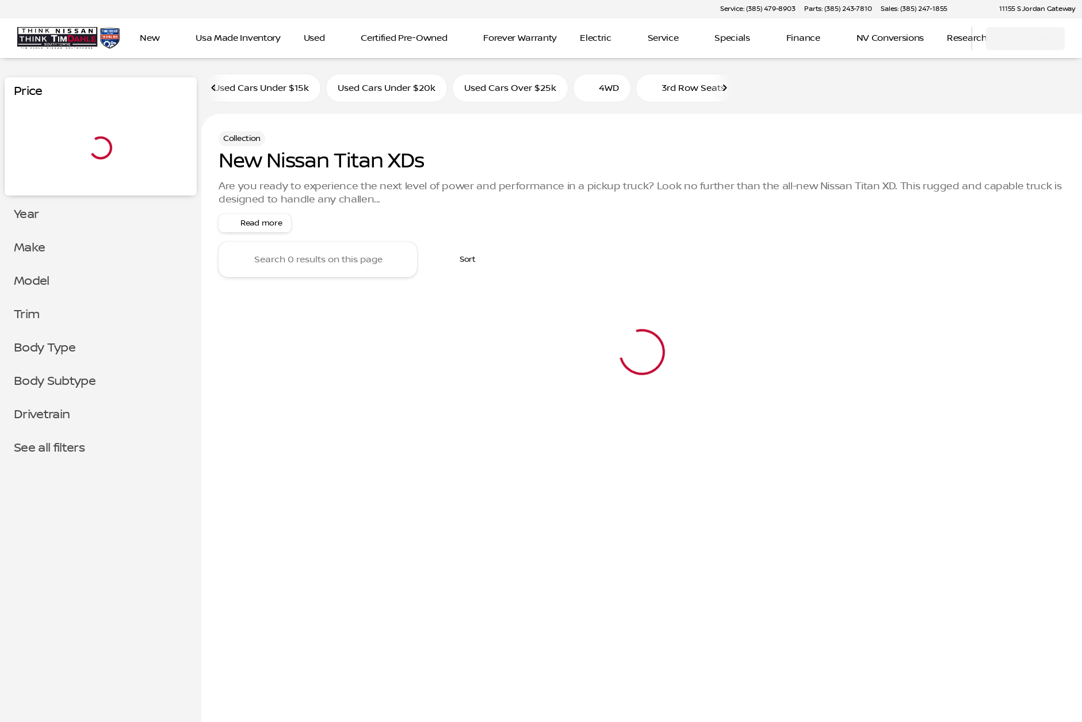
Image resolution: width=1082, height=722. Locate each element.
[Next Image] (724, 88)
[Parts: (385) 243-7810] (838, 9)
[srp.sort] (461, 259)
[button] (973, 9)
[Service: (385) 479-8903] (757, 9)
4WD (602, 88)
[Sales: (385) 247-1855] (914, 9)
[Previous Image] (214, 88)
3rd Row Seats (686, 88)
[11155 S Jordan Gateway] (1032, 9)
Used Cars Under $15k (261, 88)
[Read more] (255, 223)
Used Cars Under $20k (386, 88)
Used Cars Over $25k (510, 88)
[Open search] (948, 38)
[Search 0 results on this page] (317, 259)
